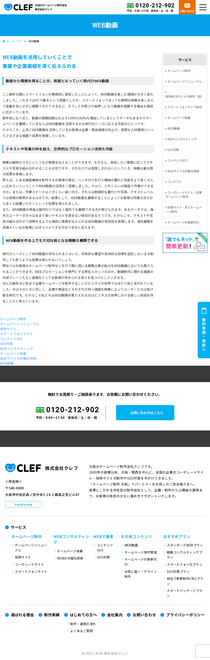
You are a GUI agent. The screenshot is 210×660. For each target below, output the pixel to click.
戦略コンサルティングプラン (184, 555)
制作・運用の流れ (83, 624)
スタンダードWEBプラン (185, 545)
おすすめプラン (176, 536)
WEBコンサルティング (182, 139)
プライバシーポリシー (185, 615)
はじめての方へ (83, 615)
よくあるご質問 (81, 631)
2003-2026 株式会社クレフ (107, 653)
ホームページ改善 (178, 118)
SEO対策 (173, 150)
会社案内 (115, 615)
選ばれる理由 (22, 615)
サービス (16, 41)
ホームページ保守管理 (140, 552)
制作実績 (52, 615)
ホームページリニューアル (184, 81)
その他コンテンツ (136, 536)
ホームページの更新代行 (183, 222)
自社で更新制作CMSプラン (185, 581)
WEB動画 (173, 128)
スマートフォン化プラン (184, 564)
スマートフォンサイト (16, 333)
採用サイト (8, 328)
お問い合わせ (187, 11)
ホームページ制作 (178, 71)
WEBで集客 (103, 536)
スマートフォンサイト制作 (184, 107)
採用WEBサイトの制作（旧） (184, 96)
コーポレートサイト (29, 564)
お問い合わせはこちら (149, 412)
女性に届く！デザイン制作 (140, 574)
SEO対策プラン (178, 571)
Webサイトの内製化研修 (183, 171)
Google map (24, 504)
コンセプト (174, 182)
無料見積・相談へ (204, 335)
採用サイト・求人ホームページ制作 (183, 209)
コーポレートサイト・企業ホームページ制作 (183, 194)
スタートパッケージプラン (184, 593)
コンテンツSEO (177, 160)
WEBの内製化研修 (70, 558)
